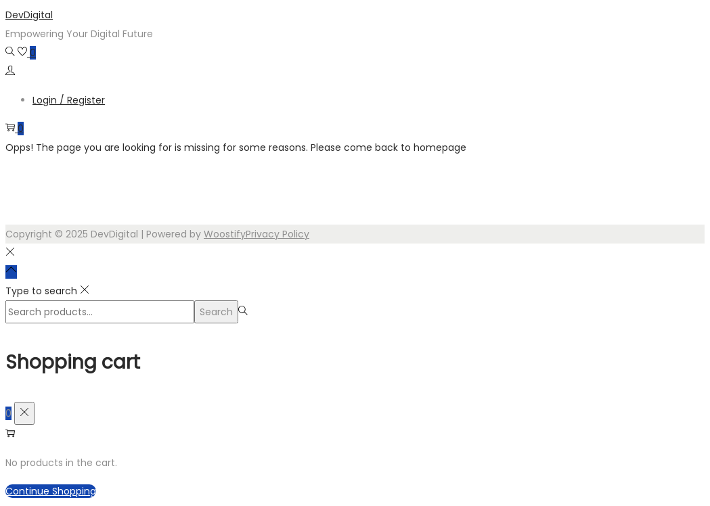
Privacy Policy (277, 234)
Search (216, 312)
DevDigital (29, 15)
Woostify (225, 234)
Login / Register (68, 100)
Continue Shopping (50, 491)
